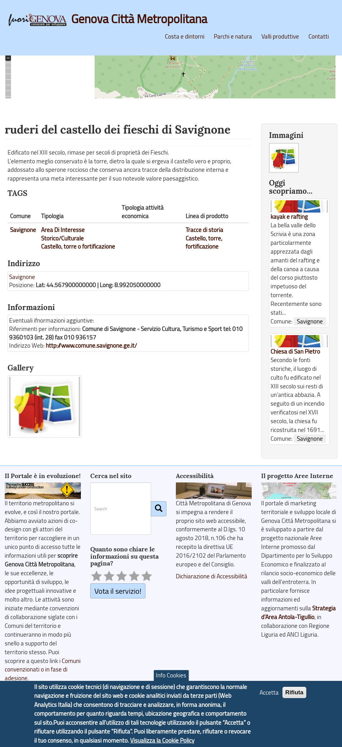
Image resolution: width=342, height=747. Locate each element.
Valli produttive (280, 36)
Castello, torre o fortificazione (78, 246)
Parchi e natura (233, 36)
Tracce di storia (204, 230)
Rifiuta (294, 692)
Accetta (269, 693)
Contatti (318, 36)
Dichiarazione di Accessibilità (211, 576)
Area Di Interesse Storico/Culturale (63, 234)
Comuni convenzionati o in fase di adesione (43, 669)
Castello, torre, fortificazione (204, 242)
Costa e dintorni (184, 36)
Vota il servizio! (117, 591)
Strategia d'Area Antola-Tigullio (298, 612)
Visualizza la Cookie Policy (162, 741)
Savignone (23, 230)
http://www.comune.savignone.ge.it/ (91, 345)
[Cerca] (158, 508)
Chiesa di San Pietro (295, 351)
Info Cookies (171, 675)
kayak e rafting (289, 217)
